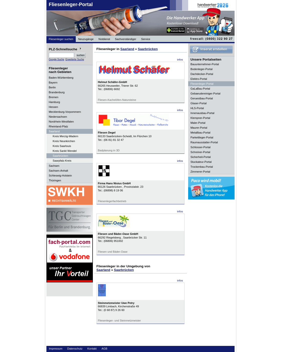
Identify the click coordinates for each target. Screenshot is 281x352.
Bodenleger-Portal (202, 69)
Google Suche (56, 59)
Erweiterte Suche (74, 59)
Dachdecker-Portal (202, 73)
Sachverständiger (125, 39)
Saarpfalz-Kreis (62, 160)
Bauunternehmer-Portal (205, 64)
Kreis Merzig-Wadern (65, 136)
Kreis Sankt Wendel (65, 150)
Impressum (55, 348)
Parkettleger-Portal (202, 137)
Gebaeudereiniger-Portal (206, 93)
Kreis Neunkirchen (64, 141)
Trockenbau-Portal (202, 166)
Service (145, 39)
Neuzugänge (86, 39)
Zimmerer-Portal (200, 171)
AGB (104, 348)
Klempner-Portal (200, 117)
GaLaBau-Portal (200, 88)
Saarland (127, 49)
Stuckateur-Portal (201, 161)
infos (180, 59)
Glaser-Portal (199, 103)
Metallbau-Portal (200, 132)
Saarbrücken (60, 155)
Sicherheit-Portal (201, 156)
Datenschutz (74, 348)
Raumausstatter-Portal (204, 142)
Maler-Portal (198, 122)
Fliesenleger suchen (61, 39)
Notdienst (104, 39)
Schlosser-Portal (201, 147)
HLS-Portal (197, 108)
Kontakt (92, 348)
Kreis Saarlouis (62, 146)
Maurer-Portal (199, 127)
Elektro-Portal (199, 78)
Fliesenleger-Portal (71, 4)
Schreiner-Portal (200, 152)
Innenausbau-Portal (203, 113)
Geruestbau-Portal (202, 98)
